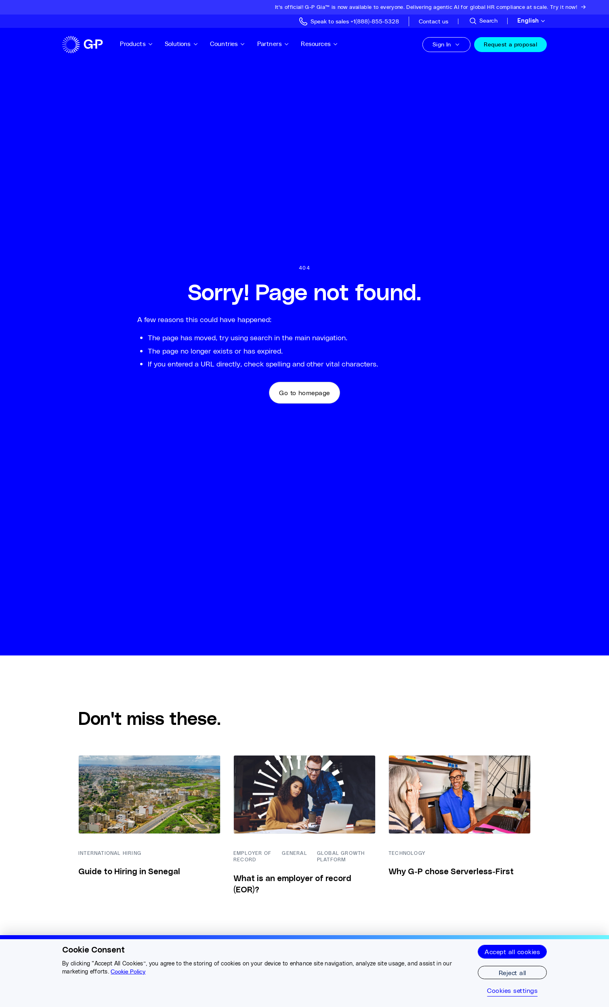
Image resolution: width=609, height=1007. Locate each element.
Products (136, 43)
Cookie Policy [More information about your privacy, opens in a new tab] (128, 971)
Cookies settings (512, 990)
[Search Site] (483, 21)
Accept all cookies (512, 951)
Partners (273, 43)
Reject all (512, 972)
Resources (319, 43)
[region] (304, 971)
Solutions (181, 43)
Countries (228, 43)
